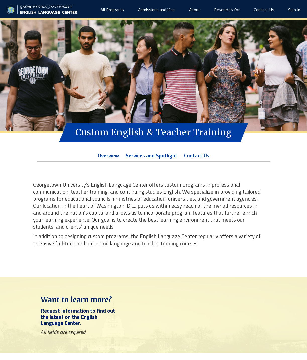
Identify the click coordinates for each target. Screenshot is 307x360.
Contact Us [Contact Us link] (264, 10)
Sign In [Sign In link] (294, 10)
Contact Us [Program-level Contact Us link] (196, 155)
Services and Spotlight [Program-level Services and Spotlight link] (151, 155)
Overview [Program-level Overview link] (108, 155)
